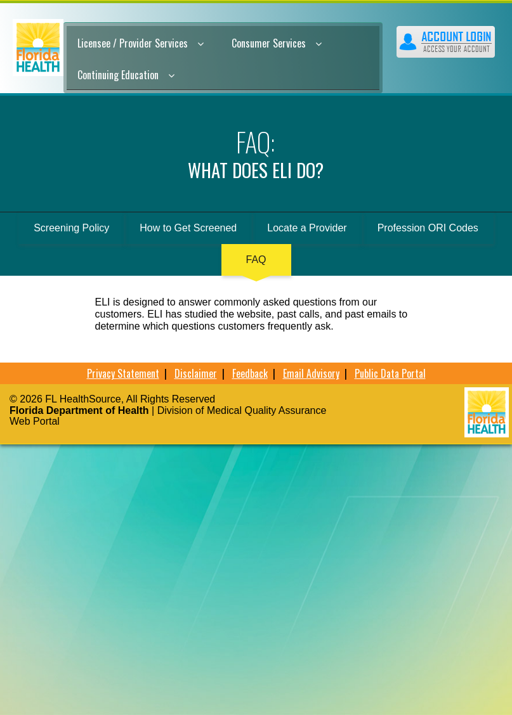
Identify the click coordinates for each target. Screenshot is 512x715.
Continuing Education (125, 74)
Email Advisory (311, 373)
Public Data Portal (390, 373)
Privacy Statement (123, 373)
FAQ (256, 259)
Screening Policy (71, 227)
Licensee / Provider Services (140, 43)
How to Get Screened (188, 227)
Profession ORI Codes (427, 227)
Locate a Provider (306, 227)
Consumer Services (277, 43)
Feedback (250, 373)
